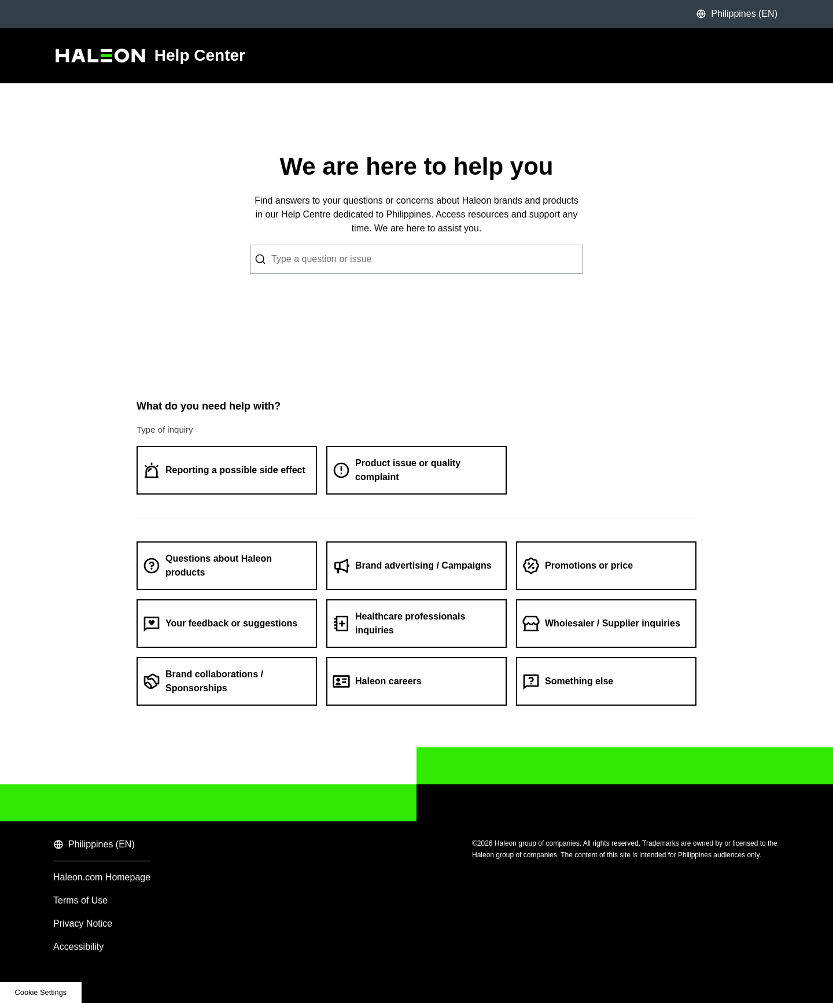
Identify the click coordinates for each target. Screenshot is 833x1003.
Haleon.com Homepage (101, 877)
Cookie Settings (41, 992)
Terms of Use (80, 900)
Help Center (199, 55)
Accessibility (78, 947)
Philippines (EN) (736, 14)
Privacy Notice (82, 923)
